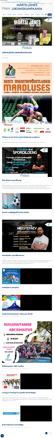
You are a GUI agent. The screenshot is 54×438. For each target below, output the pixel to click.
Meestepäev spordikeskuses (13, 255)
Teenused (38, 14)
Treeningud (26, 14)
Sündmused (20, 14)
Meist (43, 14)
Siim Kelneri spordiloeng (11, 180)
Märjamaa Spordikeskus (16, 55)
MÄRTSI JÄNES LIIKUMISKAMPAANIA (17, 52)
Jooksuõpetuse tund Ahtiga (12, 425)
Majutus (32, 14)
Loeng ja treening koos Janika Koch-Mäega (19, 392)
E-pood (49, 14)
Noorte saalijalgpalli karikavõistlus (15, 212)
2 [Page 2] (48, 433)
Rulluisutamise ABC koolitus (13, 366)
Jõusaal (4, 14)
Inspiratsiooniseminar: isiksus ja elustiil (17, 314)
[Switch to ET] (51, 3)
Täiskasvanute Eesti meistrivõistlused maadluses (21, 137)
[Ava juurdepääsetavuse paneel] (2, 435)
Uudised (14, 14)
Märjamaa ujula (43, 3)
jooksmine (26, 427)
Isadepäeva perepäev (10, 287)
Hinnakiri (9, 14)
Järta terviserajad (37, 3)
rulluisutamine (26, 368)
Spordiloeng (27, 182)
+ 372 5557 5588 (6, 2)
